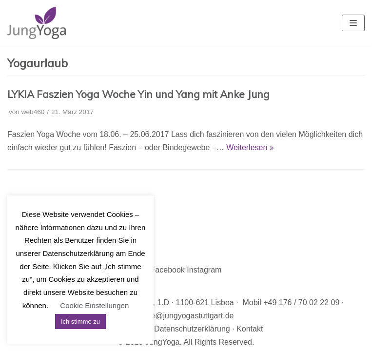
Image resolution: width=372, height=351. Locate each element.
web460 (33, 112)
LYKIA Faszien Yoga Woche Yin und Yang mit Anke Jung (138, 94)
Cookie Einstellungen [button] (94, 305)
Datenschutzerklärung (192, 329)
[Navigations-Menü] (353, 23)
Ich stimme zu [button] (80, 321)
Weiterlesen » (250, 147)
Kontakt (249, 329)
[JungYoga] (36, 23)
